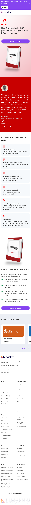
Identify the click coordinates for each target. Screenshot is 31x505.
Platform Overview (21, 426)
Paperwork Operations (7, 399)
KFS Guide (4, 420)
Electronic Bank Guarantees (20, 452)
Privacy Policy (20, 473)
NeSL (2, 390)
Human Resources (21, 387)
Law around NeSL (5, 476)
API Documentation (6, 435)
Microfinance (20, 393)
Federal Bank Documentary (20, 422)
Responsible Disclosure (22, 479)
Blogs (2, 415)
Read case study (6, 127)
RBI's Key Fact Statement (7, 483)
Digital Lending (20, 399)
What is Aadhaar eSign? (7, 470)
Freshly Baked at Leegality (21, 418)
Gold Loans (19, 405)
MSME (18, 396)
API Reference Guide (6, 429)
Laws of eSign (5, 448)
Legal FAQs (4, 457)
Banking (19, 384)
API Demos (4, 438)
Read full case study (15, 41)
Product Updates (5, 426)
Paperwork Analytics (6, 396)
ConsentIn (19, 448)
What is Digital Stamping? (7, 473)
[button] (28, 12)
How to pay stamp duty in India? (7, 480)
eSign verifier (4, 418)
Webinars (3, 432)
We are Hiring (20, 470)
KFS (18, 402)
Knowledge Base (5, 423)
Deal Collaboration (21, 456)
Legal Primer (4, 451)
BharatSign (4, 384)
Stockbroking (20, 390)
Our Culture (19, 467)
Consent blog (4, 454)
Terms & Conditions (21, 476)
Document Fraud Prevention (5, 402)
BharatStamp (5, 387)
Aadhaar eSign (5, 393)
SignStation (19, 415)
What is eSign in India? (7, 467)
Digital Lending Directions (7, 486)
